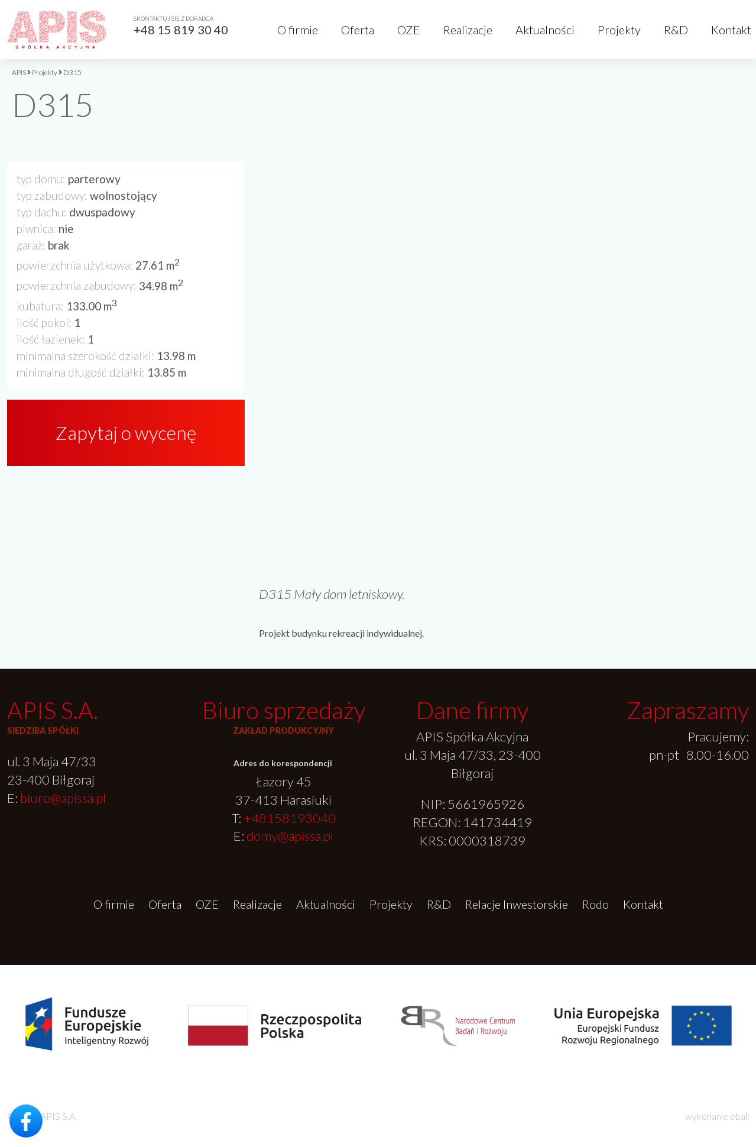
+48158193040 (290, 818)
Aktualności (545, 29)
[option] (504, 325)
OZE (408, 29)
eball (739, 1116)
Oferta (357, 29)
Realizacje (467, 29)
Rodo (595, 904)
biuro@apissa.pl (63, 798)
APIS (19, 72)
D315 (72, 72)
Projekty (619, 29)
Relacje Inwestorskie (516, 904)
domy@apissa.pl (289, 836)
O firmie (297, 29)
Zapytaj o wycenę (126, 432)
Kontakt (731, 29)
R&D (676, 29)
